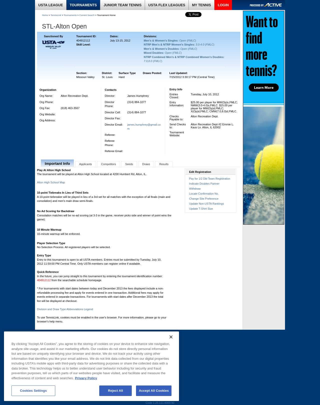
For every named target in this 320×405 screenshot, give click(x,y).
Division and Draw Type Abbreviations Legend (65, 309)
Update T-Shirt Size (201, 208)
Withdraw (195, 188)
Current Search (86, 15)
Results (163, 164)
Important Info (57, 163)
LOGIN (223, 5)
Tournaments (70, 15)
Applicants (85, 164)
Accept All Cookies (154, 390)
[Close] (171, 336)
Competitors (108, 164)
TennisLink (55, 15)
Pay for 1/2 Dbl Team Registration (209, 178)
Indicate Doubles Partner (204, 183)
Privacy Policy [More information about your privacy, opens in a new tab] (86, 378)
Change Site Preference (203, 198)
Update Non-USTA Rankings (206, 203)
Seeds (129, 164)
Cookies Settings (33, 390)
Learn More (264, 87)
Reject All (115, 390)
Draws (146, 164)
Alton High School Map (51, 182)
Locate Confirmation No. (204, 193)
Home (45, 15)
